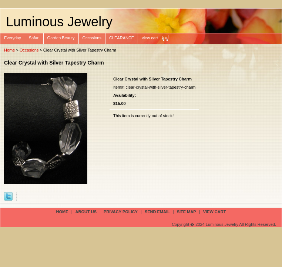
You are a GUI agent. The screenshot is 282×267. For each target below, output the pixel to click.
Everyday (12, 38)
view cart (150, 38)
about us (86, 212)
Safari (34, 38)
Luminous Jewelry (59, 21)
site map (186, 212)
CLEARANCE (121, 38)
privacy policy (121, 212)
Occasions (92, 38)
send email (157, 212)
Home (9, 50)
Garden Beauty (61, 38)
